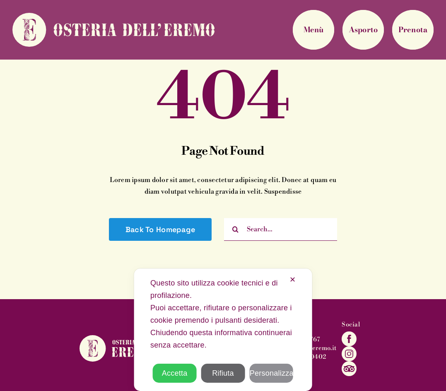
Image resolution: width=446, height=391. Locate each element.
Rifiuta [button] (223, 373)
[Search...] (280, 229)
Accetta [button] (175, 373)
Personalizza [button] (271, 373)
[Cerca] (235, 229)
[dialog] (223, 330)
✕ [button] (292, 280)
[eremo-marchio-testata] (113, 16)
